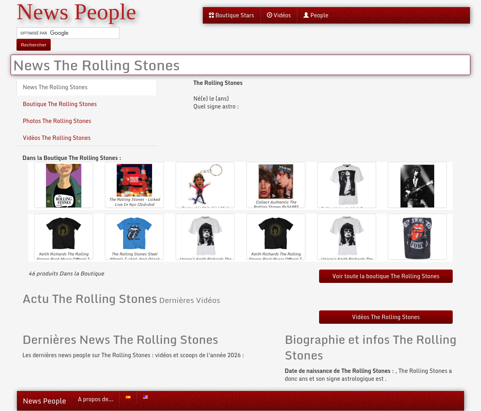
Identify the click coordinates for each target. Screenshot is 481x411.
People (315, 15)
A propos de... (95, 399)
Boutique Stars (231, 15)
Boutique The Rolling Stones (60, 103)
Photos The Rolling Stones (57, 120)
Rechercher (33, 44)
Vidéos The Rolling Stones (57, 137)
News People (44, 401)
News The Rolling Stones (55, 87)
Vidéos (279, 15)
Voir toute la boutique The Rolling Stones (386, 276)
